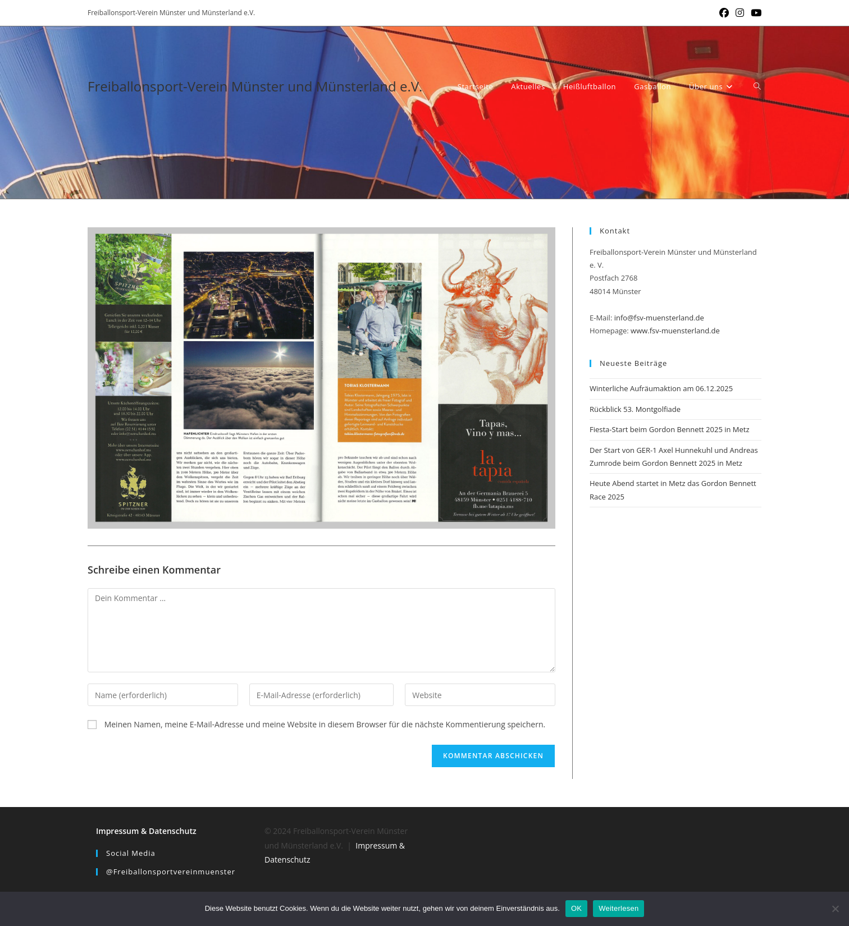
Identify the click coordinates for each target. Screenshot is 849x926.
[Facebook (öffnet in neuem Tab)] (724, 13)
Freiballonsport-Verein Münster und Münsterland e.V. (255, 86)
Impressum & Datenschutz (146, 831)
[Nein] (835, 908)
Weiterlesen (618, 908)
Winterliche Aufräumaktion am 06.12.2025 (661, 388)
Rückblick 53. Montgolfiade (635, 409)
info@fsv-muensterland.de (659, 318)
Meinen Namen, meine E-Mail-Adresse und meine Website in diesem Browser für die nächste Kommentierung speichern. (325, 724)
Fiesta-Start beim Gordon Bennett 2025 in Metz (670, 429)
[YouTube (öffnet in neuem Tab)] (754, 13)
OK (576, 908)
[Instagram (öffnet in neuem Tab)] (739, 13)
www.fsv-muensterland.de (675, 331)
